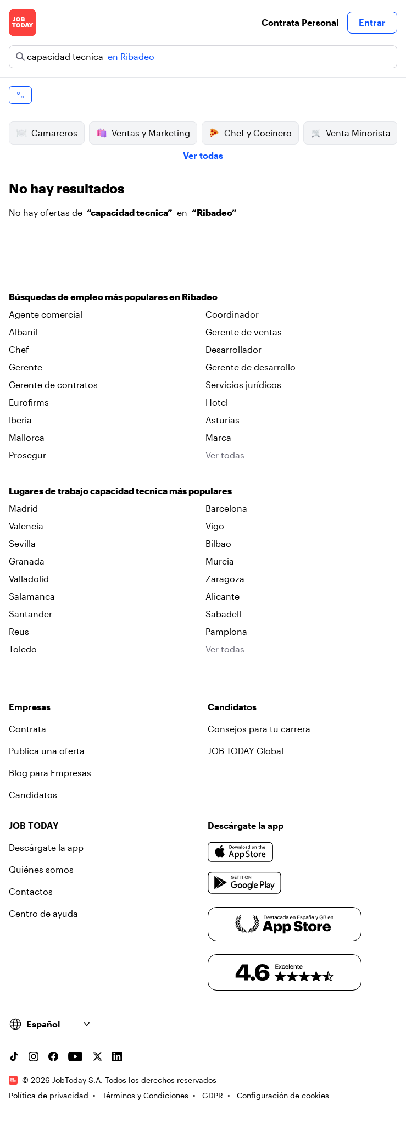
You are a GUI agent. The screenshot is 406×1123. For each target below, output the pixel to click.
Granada (27, 561)
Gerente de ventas (243, 332)
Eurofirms (29, 402)
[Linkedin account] (117, 1056)
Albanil (23, 332)
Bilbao (218, 543)
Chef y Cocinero (250, 133)
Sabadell (223, 613)
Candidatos (33, 794)
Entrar (372, 22)
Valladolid (29, 578)
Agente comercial (45, 314)
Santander (30, 613)
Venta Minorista (350, 133)
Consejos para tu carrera (259, 728)
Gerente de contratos (53, 384)
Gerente (25, 367)
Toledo (23, 649)
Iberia (20, 419)
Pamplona (226, 631)
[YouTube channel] (75, 1056)
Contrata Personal (300, 22)
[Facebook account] (53, 1056)
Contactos (31, 891)
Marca (218, 437)
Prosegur (27, 455)
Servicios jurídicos (243, 384)
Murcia (219, 561)
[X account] (97, 1056)
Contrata (27, 728)
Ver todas (203, 155)
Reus (19, 631)
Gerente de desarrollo (250, 367)
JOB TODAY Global (245, 750)
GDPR (212, 1095)
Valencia (26, 526)
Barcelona (226, 508)
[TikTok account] (14, 1056)
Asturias (222, 419)
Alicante (222, 596)
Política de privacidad (48, 1095)
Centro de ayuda (43, 913)
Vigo (214, 526)
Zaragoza (224, 578)
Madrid (23, 508)
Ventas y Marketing (143, 133)
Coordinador (232, 314)
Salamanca (32, 596)
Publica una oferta (47, 750)
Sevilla (22, 543)
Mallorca (27, 437)
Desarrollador (233, 349)
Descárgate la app (46, 847)
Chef (19, 349)
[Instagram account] (33, 1056)
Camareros (46, 133)
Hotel (216, 402)
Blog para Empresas (50, 772)
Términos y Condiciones (145, 1095)
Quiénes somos (41, 869)
